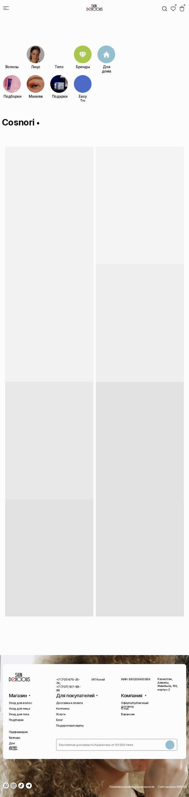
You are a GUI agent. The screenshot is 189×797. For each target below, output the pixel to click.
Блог (59, 720)
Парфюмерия (18, 732)
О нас (125, 708)
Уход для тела (19, 714)
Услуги (60, 714)
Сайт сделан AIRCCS (172, 787)
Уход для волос (20, 703)
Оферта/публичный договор (134, 704)
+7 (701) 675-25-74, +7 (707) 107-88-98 (68, 685)
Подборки (16, 720)
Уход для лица (19, 708)
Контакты (62, 708)
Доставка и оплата (69, 703)
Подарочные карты (70, 725)
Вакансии (127, 714)
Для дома (13, 745)
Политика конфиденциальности (131, 787)
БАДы (13, 749)
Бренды (14, 737)
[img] (173, 8)
